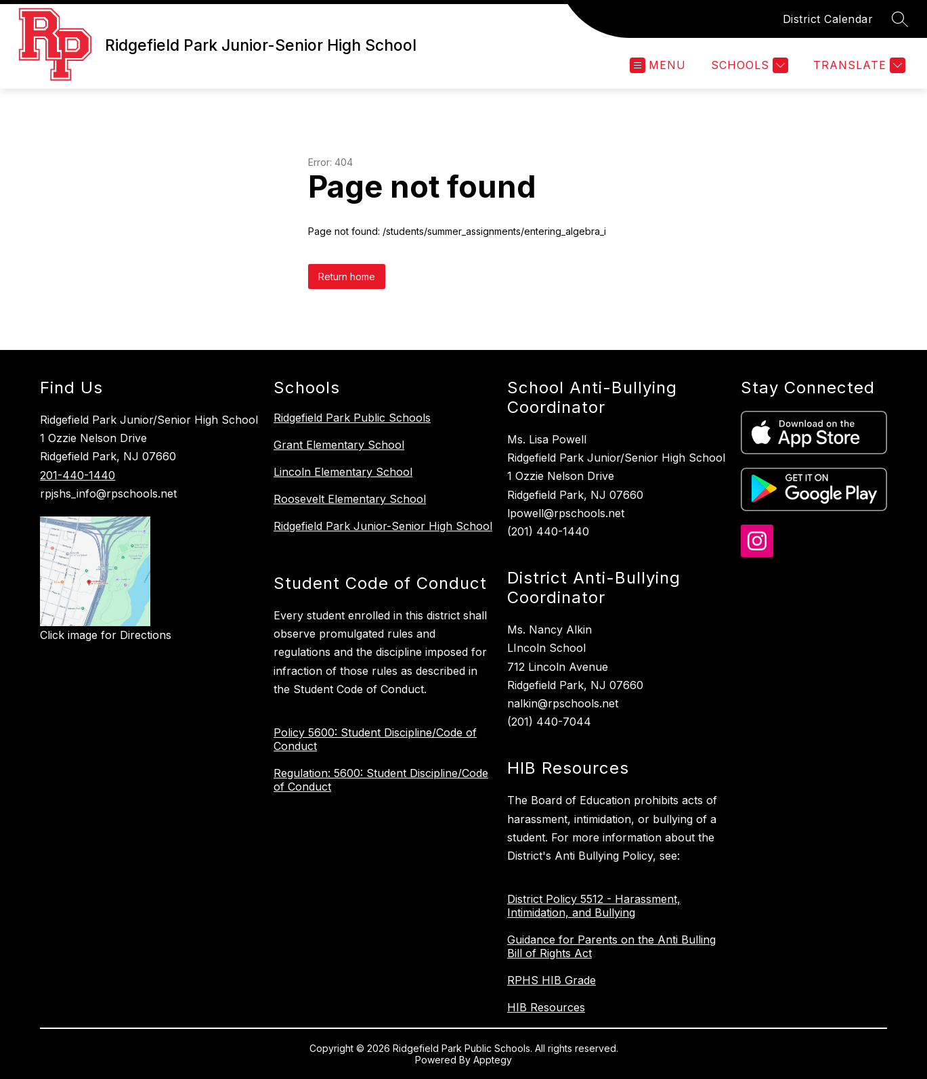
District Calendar (828, 19)
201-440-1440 (77, 475)
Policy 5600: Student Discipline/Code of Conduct (375, 739)
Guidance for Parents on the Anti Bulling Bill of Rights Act (611, 946)
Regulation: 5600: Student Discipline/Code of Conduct (381, 779)
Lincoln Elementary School (343, 472)
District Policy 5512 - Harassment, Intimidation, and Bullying (594, 905)
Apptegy (492, 1059)
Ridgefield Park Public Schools (352, 417)
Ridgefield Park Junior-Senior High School (383, 526)
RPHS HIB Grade (551, 980)
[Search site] (900, 19)
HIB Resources (546, 1007)
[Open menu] (658, 65)
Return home (346, 276)
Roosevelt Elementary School (350, 499)
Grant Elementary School (339, 445)
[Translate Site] (857, 65)
